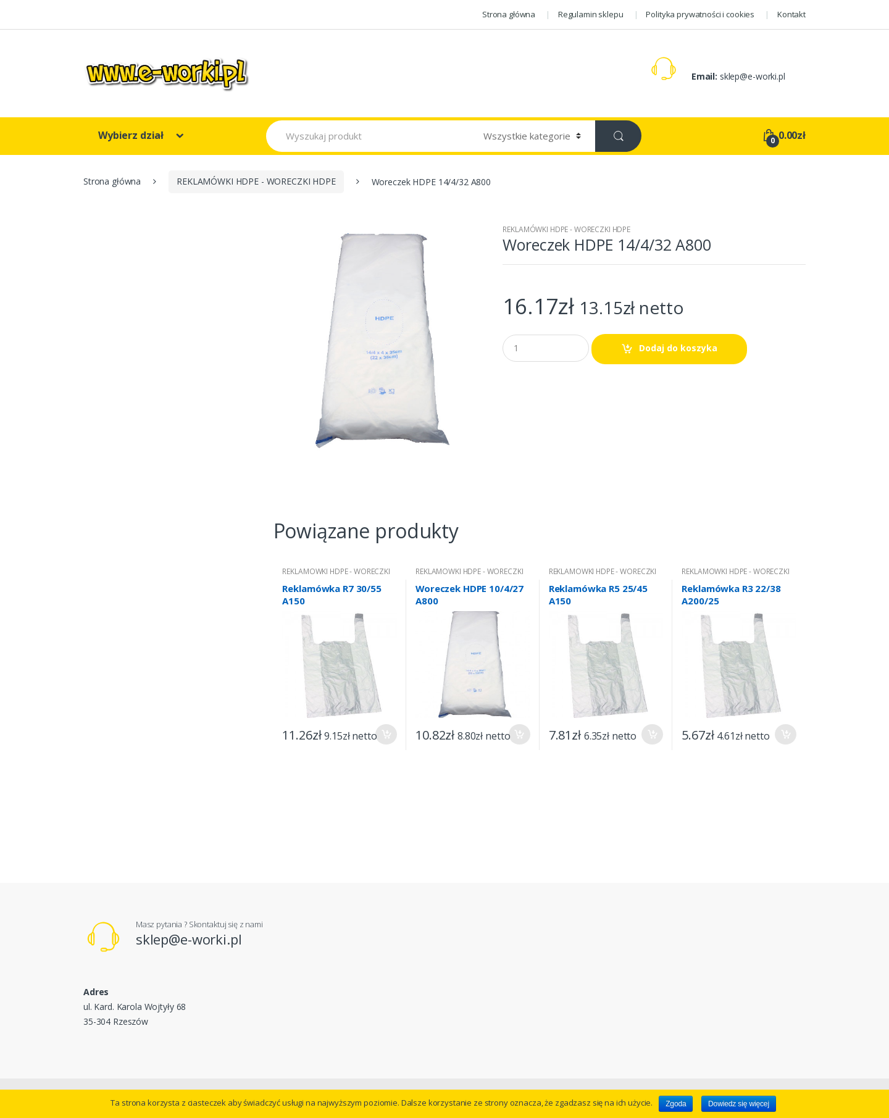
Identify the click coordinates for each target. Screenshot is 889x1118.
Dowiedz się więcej (738, 1103)
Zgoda (676, 1103)
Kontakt (791, 14)
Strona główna (508, 14)
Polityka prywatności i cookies (700, 14)
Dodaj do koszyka (678, 348)
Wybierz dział (132, 135)
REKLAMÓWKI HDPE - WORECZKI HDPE (256, 181)
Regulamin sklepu (591, 14)
